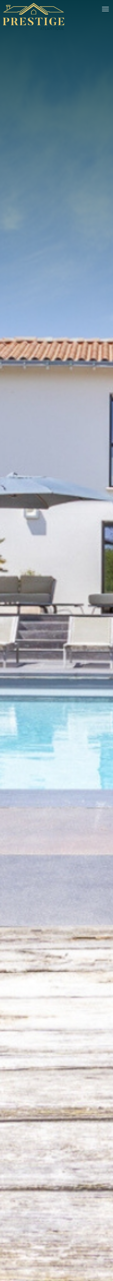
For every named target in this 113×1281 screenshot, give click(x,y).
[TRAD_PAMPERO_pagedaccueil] (33, 29)
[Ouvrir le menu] (107, 9)
